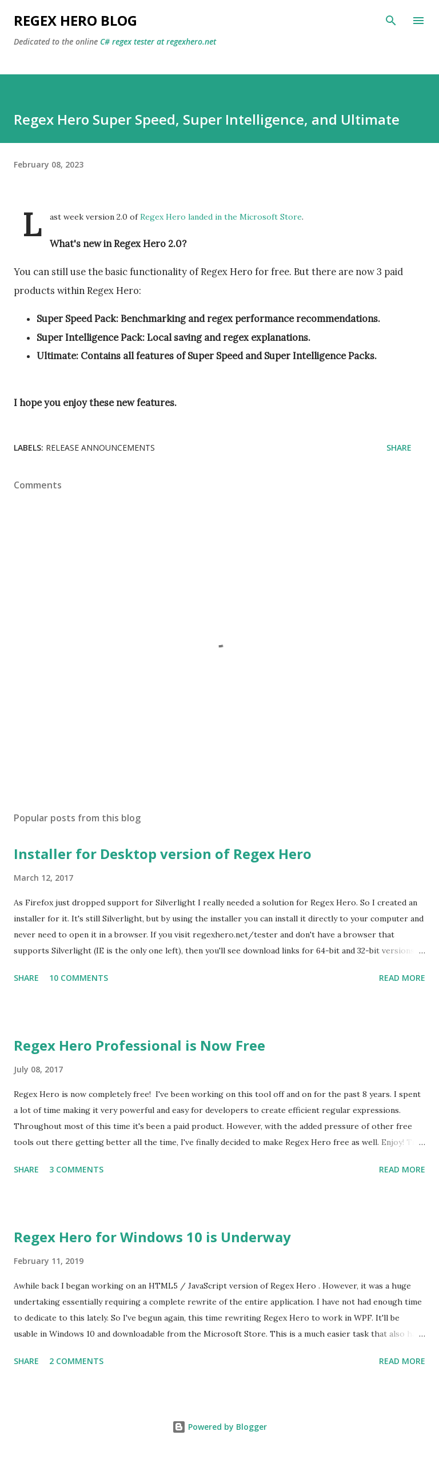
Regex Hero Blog (75, 20)
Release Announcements (100, 447)
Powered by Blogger (219, 1426)
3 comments (76, 1169)
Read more (402, 977)
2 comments (76, 1360)
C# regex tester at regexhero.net (158, 41)
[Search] (391, 20)
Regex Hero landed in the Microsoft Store (221, 217)
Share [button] (399, 447)
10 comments (78, 977)
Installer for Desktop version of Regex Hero (163, 853)
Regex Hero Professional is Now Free (139, 1045)
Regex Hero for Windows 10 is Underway (152, 1236)
